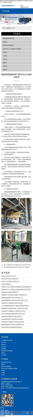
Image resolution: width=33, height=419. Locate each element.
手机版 (30, 413)
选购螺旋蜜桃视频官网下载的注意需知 (11, 316)
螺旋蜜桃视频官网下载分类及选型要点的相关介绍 (14, 300)
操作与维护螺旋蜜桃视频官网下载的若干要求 (13, 313)
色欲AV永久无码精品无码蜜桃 (12, 49)
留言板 (3, 353)
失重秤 (5, 52)
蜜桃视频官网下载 (8, 38)
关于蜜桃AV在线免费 (6, 340)
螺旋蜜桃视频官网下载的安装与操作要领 (12, 319)
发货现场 (3, 348)
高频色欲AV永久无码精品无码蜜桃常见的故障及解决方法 (16, 287)
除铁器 (5, 69)
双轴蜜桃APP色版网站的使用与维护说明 (18, 265)
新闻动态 (8, 28)
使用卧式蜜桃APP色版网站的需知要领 (11, 327)
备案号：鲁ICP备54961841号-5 (7, 413)
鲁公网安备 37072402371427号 (16, 413)
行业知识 (3, 346)
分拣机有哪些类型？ (6, 284)
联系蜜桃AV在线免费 (6, 350)
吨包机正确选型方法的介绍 (8, 276)
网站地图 (2, 416)
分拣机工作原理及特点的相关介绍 (10, 281)
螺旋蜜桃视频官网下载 (19, 84)
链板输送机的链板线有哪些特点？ (10, 292)
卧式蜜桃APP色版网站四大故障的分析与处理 (13, 311)
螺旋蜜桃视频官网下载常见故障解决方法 (12, 297)
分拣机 (5, 56)
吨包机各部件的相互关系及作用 (9, 278)
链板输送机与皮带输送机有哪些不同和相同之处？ (14, 295)
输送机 (5, 42)
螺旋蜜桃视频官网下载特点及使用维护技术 (12, 324)
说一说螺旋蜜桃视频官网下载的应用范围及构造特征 (15, 305)
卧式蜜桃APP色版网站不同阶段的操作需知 (12, 322)
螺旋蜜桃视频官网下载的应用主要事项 (17, 267)
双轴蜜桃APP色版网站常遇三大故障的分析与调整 (14, 308)
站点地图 (3, 355)
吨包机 (5, 59)
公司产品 (3, 342)
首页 (4, 28)
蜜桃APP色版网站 (8, 45)
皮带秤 (5, 66)
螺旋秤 (5, 62)
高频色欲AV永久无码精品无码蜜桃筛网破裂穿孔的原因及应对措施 (16, 289)
